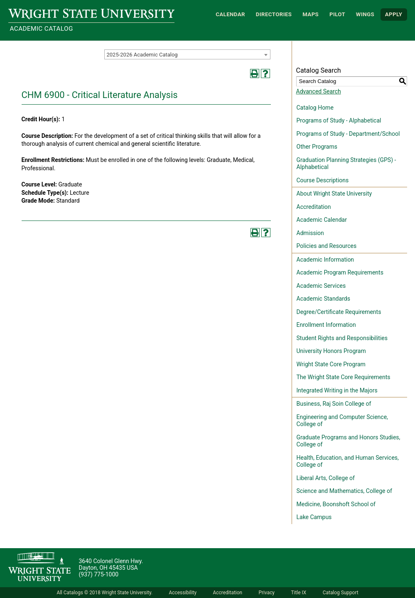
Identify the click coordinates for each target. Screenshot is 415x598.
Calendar (230, 14)
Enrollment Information (326, 324)
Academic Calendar (322, 219)
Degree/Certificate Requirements (339, 312)
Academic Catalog (41, 28)
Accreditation (314, 206)
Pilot (337, 14)
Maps (310, 14)
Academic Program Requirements (340, 272)
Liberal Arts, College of (326, 478)
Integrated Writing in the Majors (337, 390)
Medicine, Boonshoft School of (336, 504)
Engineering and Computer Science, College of (342, 421)
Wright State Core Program (331, 364)
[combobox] (187, 54)
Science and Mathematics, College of (344, 491)
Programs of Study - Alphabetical (339, 120)
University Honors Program (331, 351)
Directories (274, 14)
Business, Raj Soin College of (334, 403)
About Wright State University (334, 193)
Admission (310, 233)
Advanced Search (318, 91)
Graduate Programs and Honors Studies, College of (348, 441)
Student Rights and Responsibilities (342, 338)
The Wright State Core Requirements (343, 377)
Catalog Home (315, 107)
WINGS (365, 14)
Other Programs (317, 146)
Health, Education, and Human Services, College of (348, 461)
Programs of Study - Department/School (348, 133)
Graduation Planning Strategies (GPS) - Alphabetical (346, 164)
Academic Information (325, 259)
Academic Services (321, 285)
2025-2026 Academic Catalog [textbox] (142, 54)
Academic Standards (323, 298)
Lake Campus (314, 517)
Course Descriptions (323, 180)
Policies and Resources (327, 246)
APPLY (394, 14)
